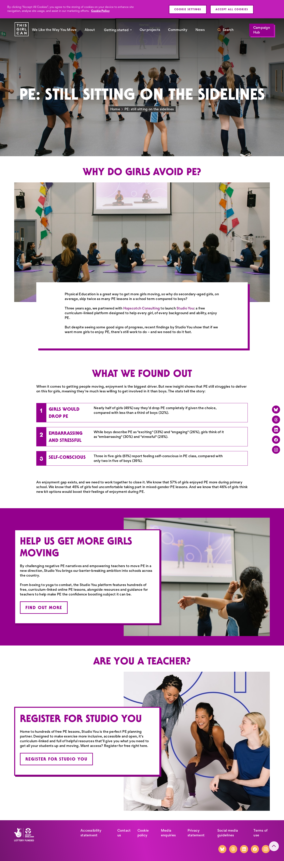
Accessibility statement (91, 833)
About (90, 29)
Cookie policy (143, 833)
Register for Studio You (56, 759)
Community (177, 29)
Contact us (124, 833)
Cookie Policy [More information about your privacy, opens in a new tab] (100, 11)
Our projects (150, 29)
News (200, 29)
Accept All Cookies (232, 9)
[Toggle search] (226, 29)
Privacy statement (196, 833)
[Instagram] (276, 450)
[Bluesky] (276, 409)
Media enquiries (168, 833)
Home (115, 109)
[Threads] (276, 419)
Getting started (116, 30)
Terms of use (260, 833)
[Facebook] (276, 440)
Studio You (185, 308)
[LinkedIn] (276, 429)
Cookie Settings (187, 9)
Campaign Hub (261, 30)
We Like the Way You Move (54, 29)
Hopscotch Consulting (141, 308)
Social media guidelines (227, 833)
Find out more (43, 607)
